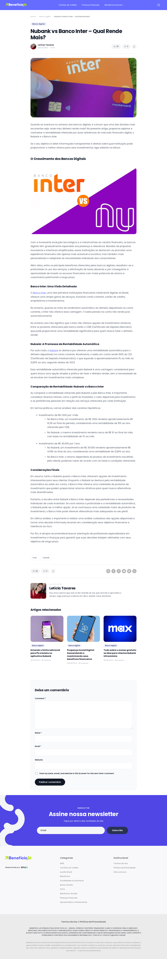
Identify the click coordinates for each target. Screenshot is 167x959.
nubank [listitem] (46, 557)
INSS (62, 863)
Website (39, 760)
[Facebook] (113, 571)
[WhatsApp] (134, 571)
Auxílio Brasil (66, 872)
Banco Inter (39, 292)
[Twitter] (129, 571)
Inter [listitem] (35, 557)
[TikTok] (119, 571)
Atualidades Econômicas (72, 880)
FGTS (62, 889)
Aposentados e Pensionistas (73, 902)
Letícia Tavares (62, 588)
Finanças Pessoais (90, 5)
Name (38, 733)
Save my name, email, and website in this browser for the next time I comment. (76, 773)
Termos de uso (121, 863)
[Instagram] (108, 571)
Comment (40, 698)
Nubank (54, 350)
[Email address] (71, 830)
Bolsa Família (66, 885)
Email (38, 746)
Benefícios (65, 876)
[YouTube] (124, 571)
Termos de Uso (69, 921)
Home (33, 16)
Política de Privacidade (124, 867)
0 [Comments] (126, 46)
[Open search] (158, 5)
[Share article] (134, 46)
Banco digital (44, 16)
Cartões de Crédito (68, 5)
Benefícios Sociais (113, 5)
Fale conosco (120, 872)
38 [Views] (116, 46)
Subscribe (117, 830)
